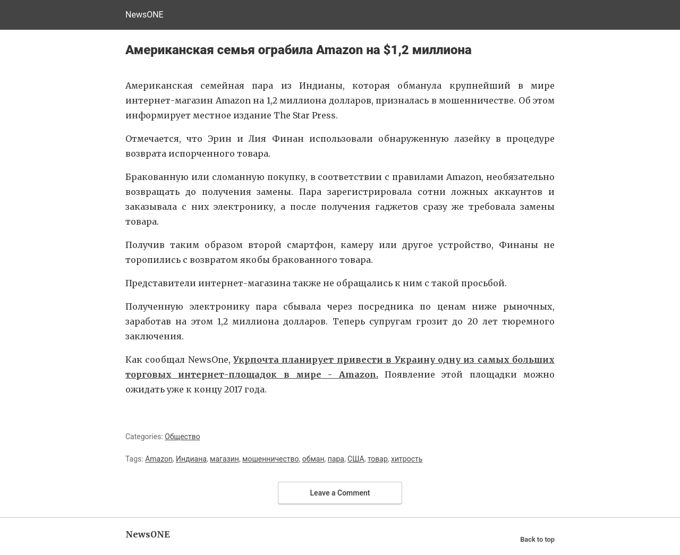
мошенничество (270, 459)
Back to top (537, 539)
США (355, 459)
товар (378, 459)
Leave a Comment (340, 493)
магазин (224, 459)
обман (313, 459)
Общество (182, 436)
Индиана (191, 459)
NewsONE (144, 15)
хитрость (406, 459)
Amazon (159, 459)
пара (336, 459)
